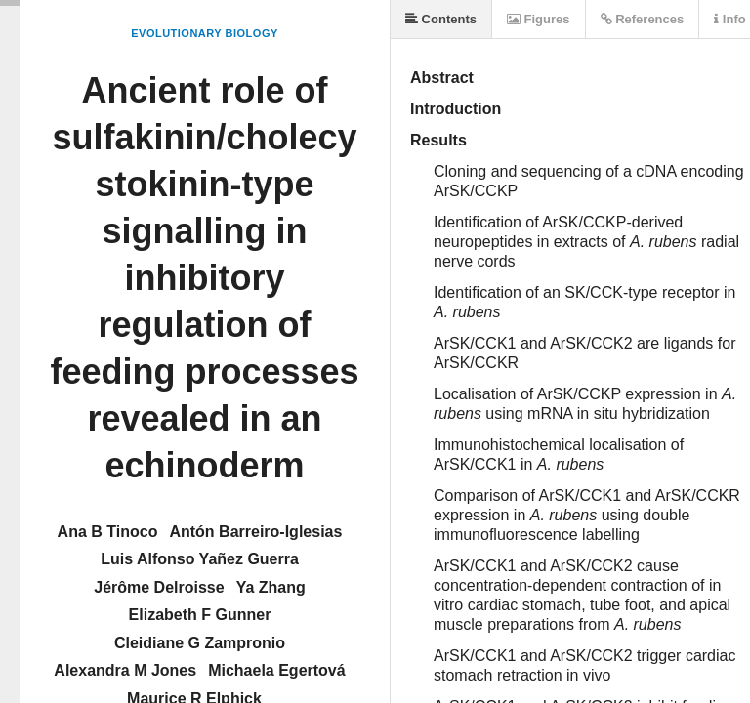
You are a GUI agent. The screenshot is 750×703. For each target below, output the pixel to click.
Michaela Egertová (277, 670)
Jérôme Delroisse (159, 587)
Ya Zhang (271, 587)
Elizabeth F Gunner (200, 614)
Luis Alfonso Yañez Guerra (200, 559)
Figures (538, 19)
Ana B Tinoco (108, 531)
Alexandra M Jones (125, 670)
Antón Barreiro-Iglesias (255, 531)
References (643, 19)
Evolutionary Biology (204, 33)
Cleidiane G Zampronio (199, 643)
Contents (441, 19)
